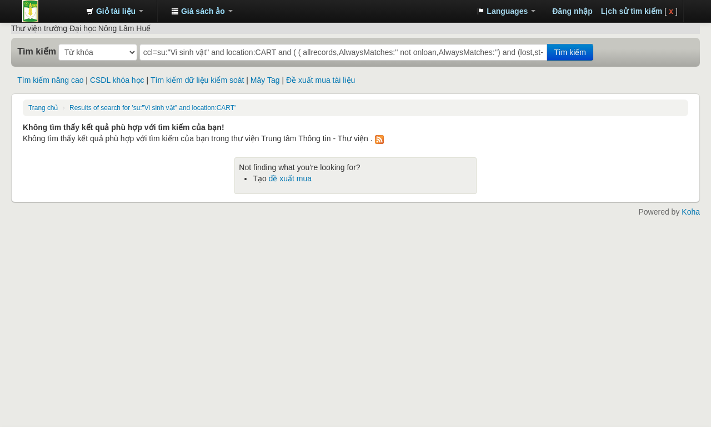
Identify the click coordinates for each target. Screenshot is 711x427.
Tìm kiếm (36, 51)
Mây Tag (265, 80)
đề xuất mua (290, 178)
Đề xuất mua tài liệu (320, 80)
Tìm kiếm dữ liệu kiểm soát (197, 80)
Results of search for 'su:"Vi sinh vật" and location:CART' (152, 108)
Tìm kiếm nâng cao (50, 80)
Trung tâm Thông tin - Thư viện (50, 11)
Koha (691, 211)
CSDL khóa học (117, 80)
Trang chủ (43, 108)
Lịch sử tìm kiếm (631, 11)
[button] (115, 11)
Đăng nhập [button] (572, 11)
